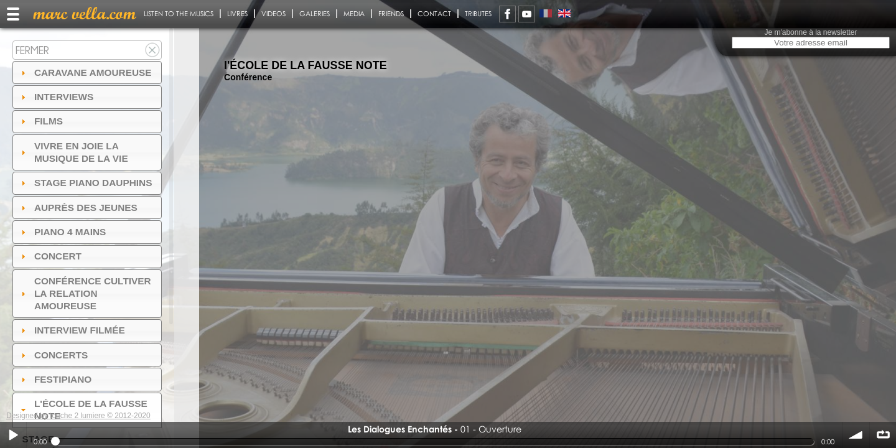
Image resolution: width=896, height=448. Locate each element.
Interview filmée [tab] (71, 330)
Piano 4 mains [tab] (62, 231)
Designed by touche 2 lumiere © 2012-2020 (78, 415)
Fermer (32, 50)
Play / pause (13, 435)
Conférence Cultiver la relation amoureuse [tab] (84, 293)
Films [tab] (40, 121)
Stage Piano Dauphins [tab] (85, 182)
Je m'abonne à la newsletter (810, 32)
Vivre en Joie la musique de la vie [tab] (73, 152)
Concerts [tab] (53, 355)
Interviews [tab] (56, 96)
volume (856, 435)
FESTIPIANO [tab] (55, 379)
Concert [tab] (50, 256)
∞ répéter (883, 435)
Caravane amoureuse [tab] (85, 72)
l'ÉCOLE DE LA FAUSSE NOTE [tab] (82, 409)
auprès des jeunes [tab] (78, 207)
